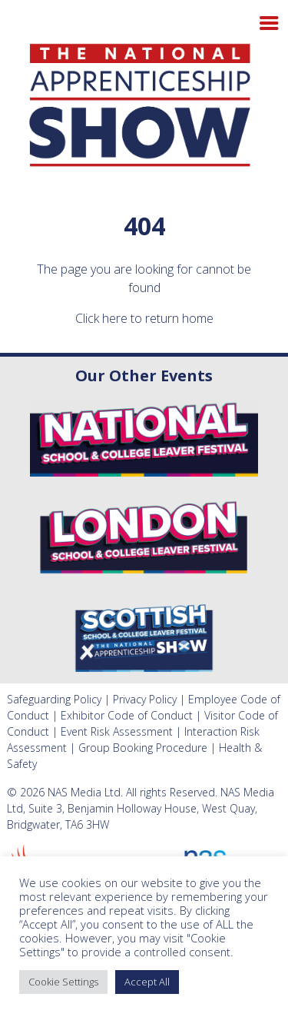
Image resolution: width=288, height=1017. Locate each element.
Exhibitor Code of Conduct (127, 715)
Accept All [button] (147, 982)
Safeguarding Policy (54, 699)
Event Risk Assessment (117, 731)
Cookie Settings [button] (63, 982)
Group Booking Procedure (142, 747)
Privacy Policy (145, 699)
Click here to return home (144, 318)
